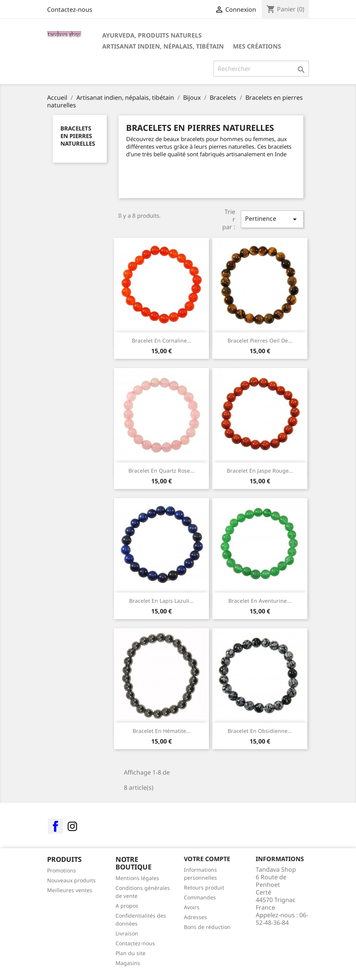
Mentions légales (137, 878)
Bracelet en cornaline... (161, 340)
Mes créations (257, 46)
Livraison (127, 933)
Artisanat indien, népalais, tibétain (163, 46)
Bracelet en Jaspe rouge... (260, 470)
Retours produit (204, 887)
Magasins (128, 963)
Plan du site (131, 953)
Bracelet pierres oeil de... (260, 340)
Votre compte (207, 859)
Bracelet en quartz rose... (161, 470)
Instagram (72, 826)
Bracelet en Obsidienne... (260, 730)
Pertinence (272, 219)
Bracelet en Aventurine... (259, 600)
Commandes (200, 897)
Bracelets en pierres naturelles (77, 135)
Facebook (55, 826)
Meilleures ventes (69, 890)
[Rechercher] (261, 69)
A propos (127, 905)
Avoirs (191, 907)
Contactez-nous (69, 9)
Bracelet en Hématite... (162, 730)
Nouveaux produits (71, 880)
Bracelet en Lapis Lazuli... (161, 600)
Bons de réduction (207, 927)
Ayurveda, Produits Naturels (152, 35)
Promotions (61, 870)
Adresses (195, 917)
